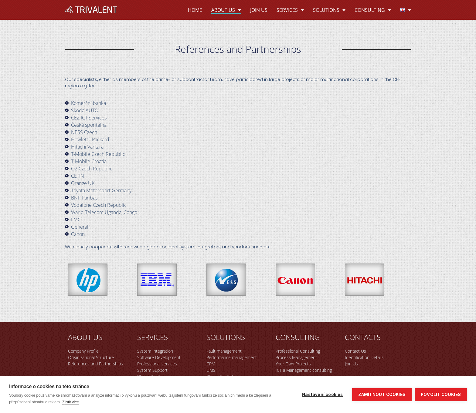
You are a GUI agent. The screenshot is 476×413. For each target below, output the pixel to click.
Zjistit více (70, 402)
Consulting (373, 10)
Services (290, 10)
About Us (226, 10)
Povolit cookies (441, 394)
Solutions (329, 10)
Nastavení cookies (322, 394)
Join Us (258, 10)
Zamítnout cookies (382, 394)
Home (195, 10)
